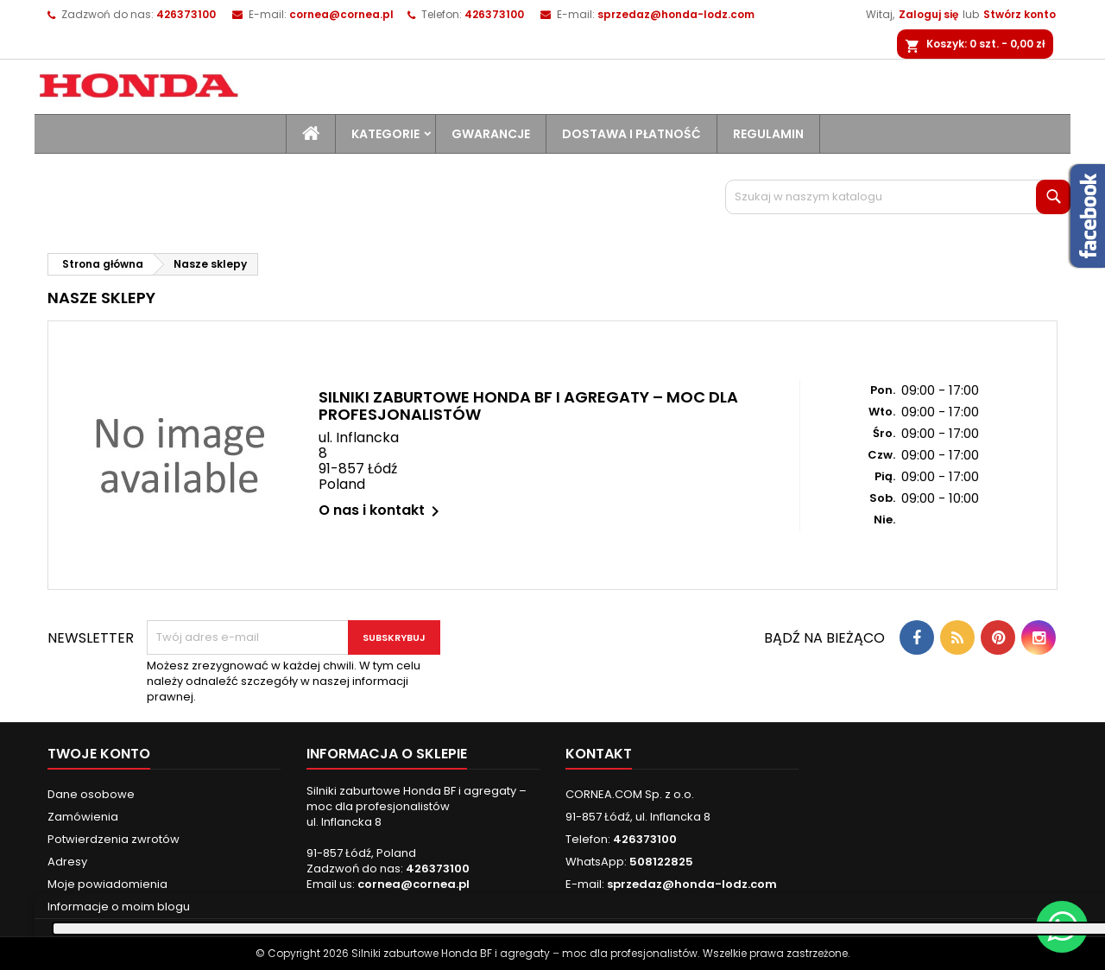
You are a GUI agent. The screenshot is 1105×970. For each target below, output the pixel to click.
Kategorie (385, 134)
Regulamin (768, 134)
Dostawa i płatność (631, 134)
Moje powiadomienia (107, 884)
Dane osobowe (91, 794)
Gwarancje (490, 134)
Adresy (67, 861)
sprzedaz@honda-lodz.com (676, 14)
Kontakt (598, 754)
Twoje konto (98, 754)
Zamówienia (82, 816)
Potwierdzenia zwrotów (113, 839)
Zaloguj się (928, 14)
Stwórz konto (1019, 14)
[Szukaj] (897, 197)
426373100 (494, 14)
